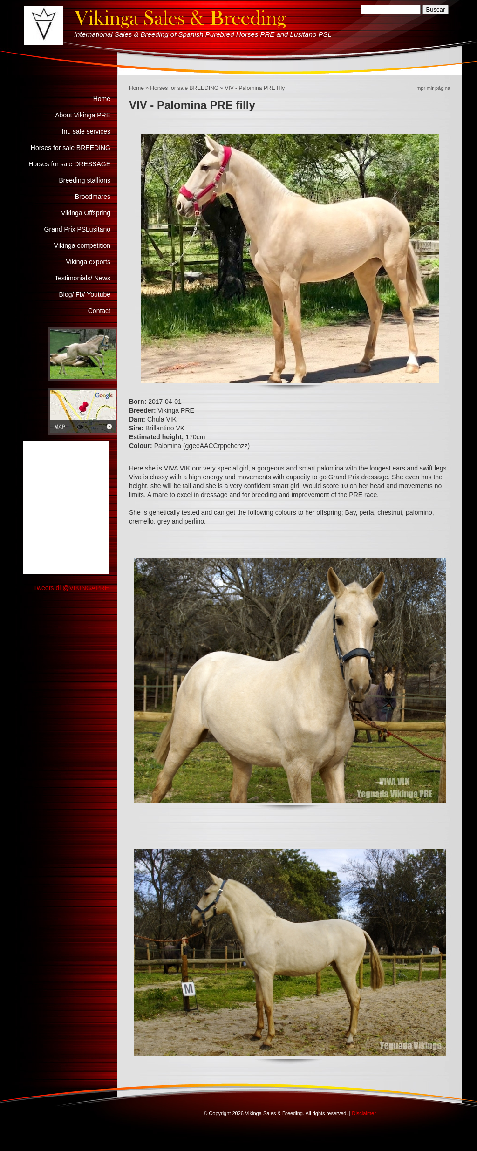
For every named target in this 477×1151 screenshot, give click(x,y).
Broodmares (92, 196)
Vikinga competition (82, 245)
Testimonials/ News (82, 278)
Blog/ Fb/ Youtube (84, 294)
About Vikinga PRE (82, 115)
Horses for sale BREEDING (184, 88)
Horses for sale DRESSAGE (69, 164)
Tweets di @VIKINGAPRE (71, 588)
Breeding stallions (84, 180)
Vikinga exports (88, 262)
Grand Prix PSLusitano (77, 229)
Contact (99, 310)
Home (136, 88)
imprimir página (433, 88)
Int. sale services (86, 131)
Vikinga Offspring (85, 213)
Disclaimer (363, 1113)
